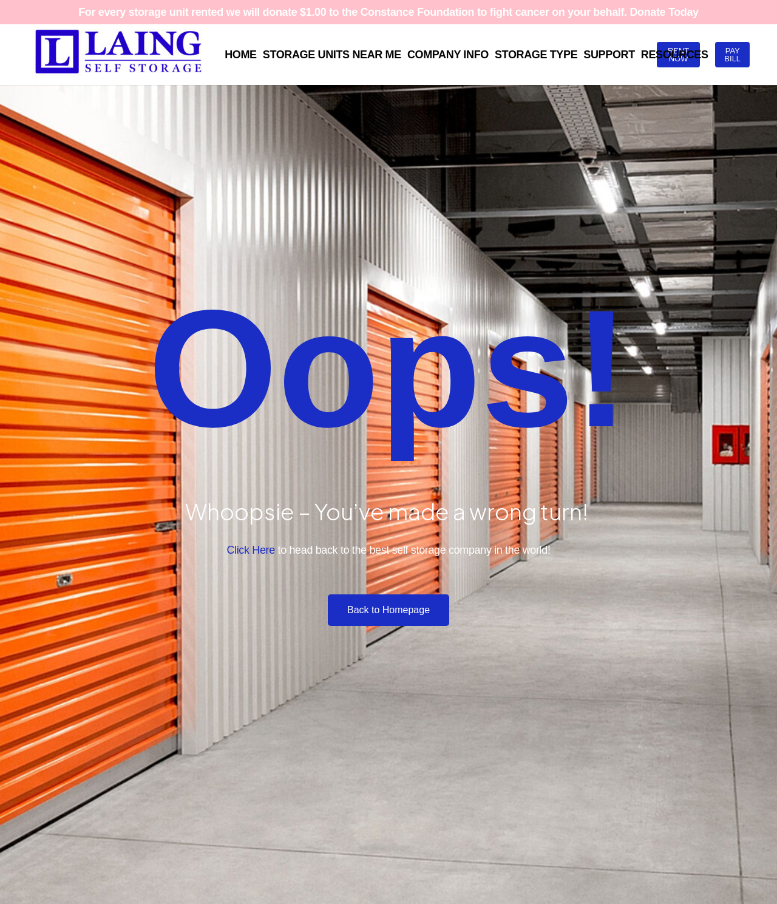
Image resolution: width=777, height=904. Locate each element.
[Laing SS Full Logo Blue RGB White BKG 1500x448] (118, 54)
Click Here (250, 550)
